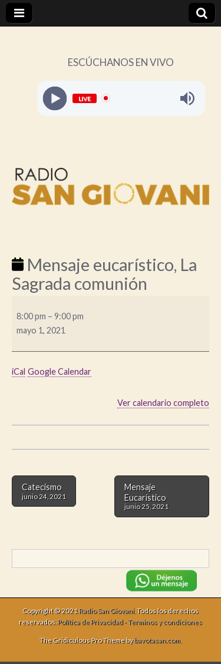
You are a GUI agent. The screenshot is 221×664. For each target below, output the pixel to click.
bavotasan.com (157, 640)
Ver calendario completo (163, 403)
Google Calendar (59, 371)
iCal (18, 371)
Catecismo (44, 491)
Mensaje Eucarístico (161, 496)
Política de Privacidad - (93, 622)
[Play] (54, 98)
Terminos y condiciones (165, 622)
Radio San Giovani (106, 611)
